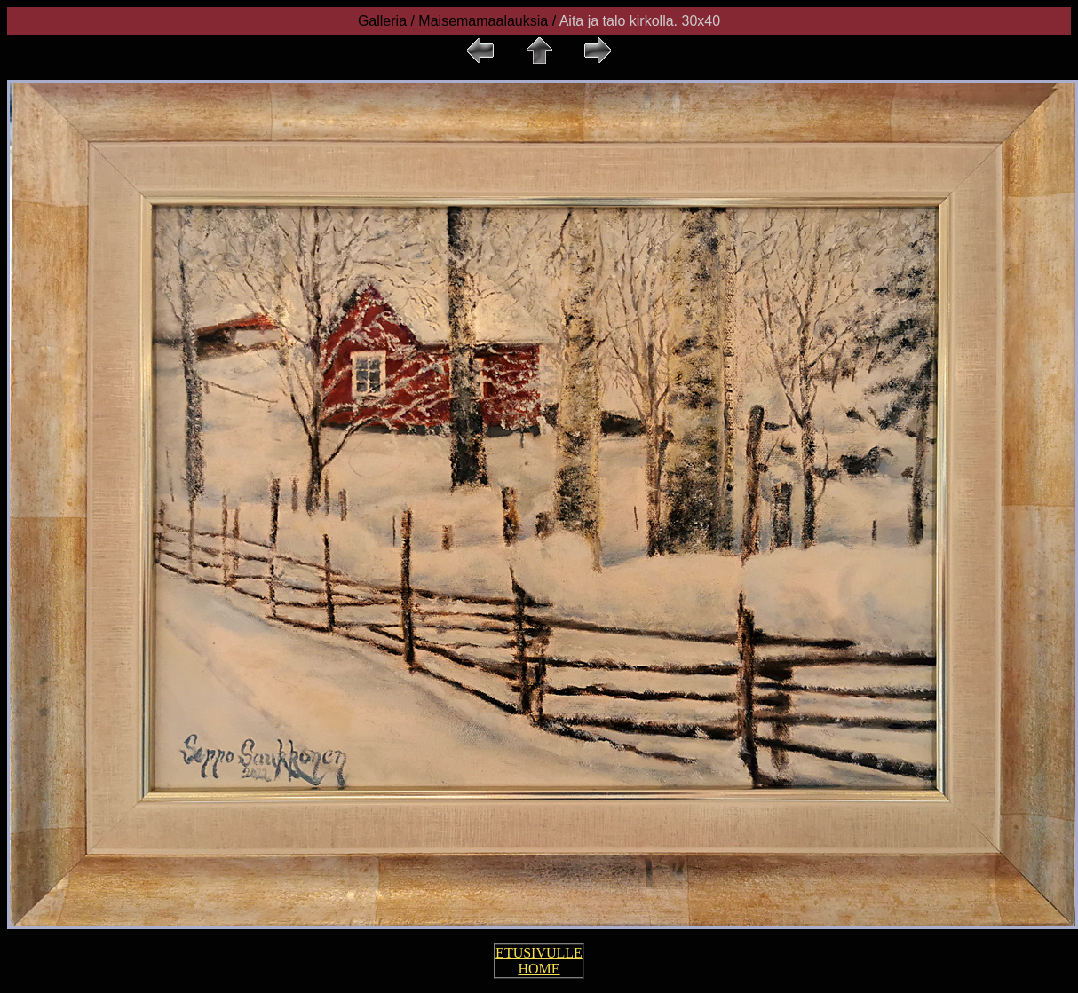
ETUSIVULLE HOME (539, 960)
